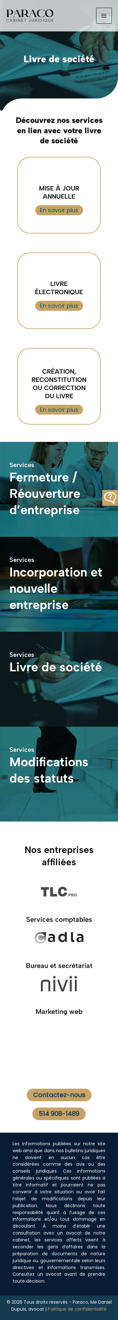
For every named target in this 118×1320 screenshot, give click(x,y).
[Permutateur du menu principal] (104, 15)
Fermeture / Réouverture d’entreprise (44, 493)
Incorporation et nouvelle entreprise (55, 588)
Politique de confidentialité (77, 1309)
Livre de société (55, 666)
